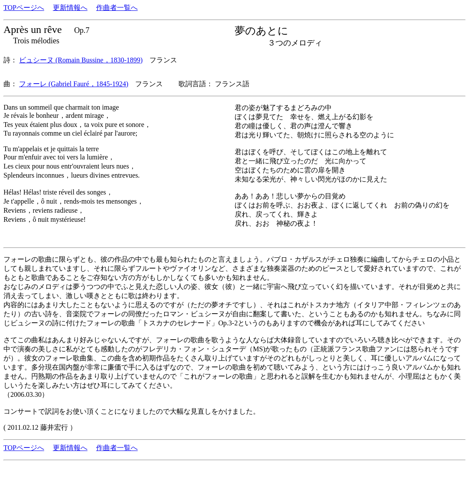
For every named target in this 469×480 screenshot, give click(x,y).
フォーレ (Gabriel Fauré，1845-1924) (73, 84)
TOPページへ (23, 7)
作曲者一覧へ (117, 7)
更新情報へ (70, 7)
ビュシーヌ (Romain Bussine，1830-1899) (80, 60)
